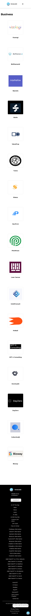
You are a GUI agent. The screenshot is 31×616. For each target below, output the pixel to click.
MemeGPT (15, 592)
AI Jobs (15, 514)
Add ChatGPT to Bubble (15, 566)
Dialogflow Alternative (15, 546)
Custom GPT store (15, 520)
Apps (15, 507)
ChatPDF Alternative (15, 551)
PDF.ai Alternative (15, 553)
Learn (15, 512)
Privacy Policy (15, 609)
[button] (22, 4)
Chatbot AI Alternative (15, 543)
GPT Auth (15, 523)
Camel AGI (15, 598)
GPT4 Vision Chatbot (15, 595)
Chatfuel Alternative (15, 548)
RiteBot (15, 587)
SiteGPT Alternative (15, 531)
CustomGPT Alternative (15, 539)
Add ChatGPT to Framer (15, 578)
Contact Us (15, 613)
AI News (15, 585)
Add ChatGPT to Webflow (15, 564)
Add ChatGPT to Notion (15, 569)
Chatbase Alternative (15, 529)
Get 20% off (16, 500)
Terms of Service (14, 611)
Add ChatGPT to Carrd (15, 576)
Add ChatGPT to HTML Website (15, 559)
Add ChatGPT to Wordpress (15, 571)
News (15, 510)
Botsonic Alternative (15, 536)
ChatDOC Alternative (15, 556)
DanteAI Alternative (15, 534)
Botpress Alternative (15, 541)
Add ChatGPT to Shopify (15, 561)
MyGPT (15, 589)
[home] (11, 4)
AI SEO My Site (15, 517)
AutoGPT (15, 582)
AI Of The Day (15, 505)
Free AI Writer (15, 526)
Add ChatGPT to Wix (15, 573)
